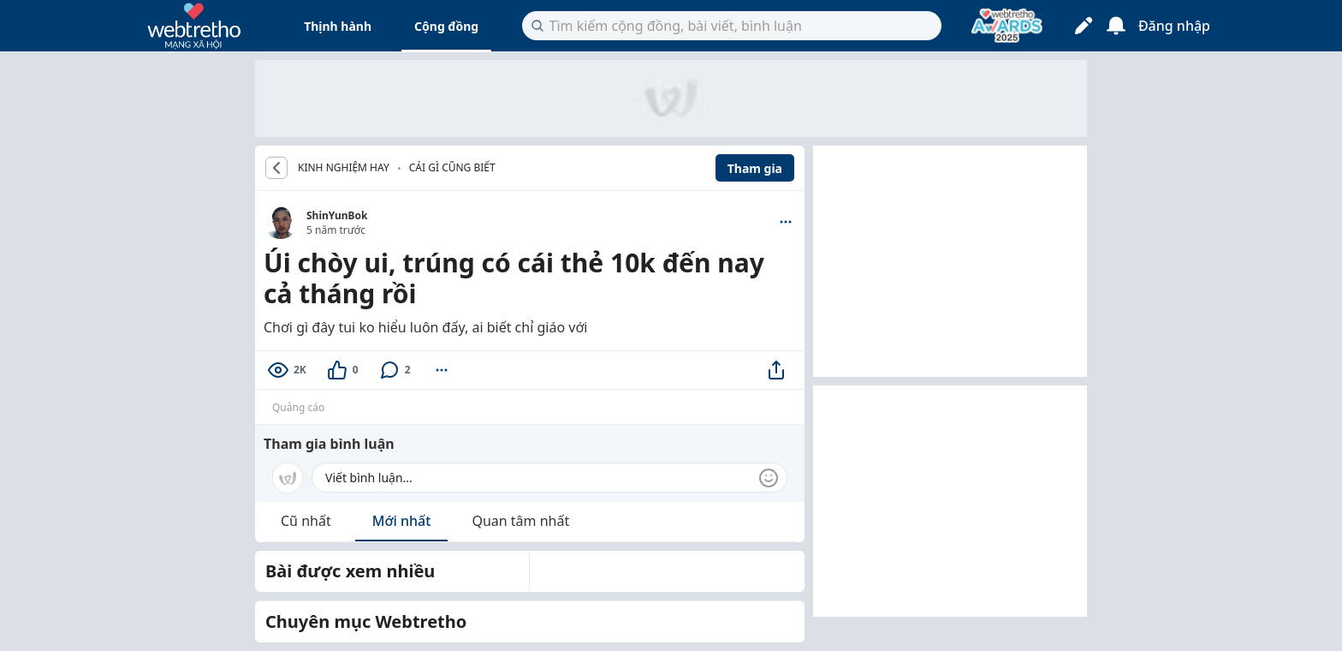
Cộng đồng (446, 26)
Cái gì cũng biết (452, 167)
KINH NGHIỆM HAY (343, 168)
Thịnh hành (337, 26)
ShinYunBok (336, 215)
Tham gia (754, 168)
